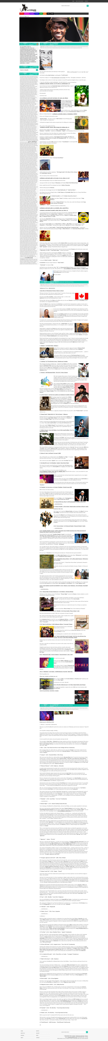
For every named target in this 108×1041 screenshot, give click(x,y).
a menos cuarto (29, 76)
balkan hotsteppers (24, 89)
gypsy (23, 146)
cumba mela (27, 117)
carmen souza (29, 107)
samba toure (27, 224)
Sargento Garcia (49, 709)
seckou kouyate (28, 227)
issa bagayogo (30, 157)
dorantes (35, 124)
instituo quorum (35, 156)
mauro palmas (22, 189)
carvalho (32, 108)
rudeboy (21, 222)
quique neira (22, 212)
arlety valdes (29, 84)
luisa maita (32, 180)
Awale (26, 86)
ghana (35, 140)
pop (20, 210)
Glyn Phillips (47, 46)
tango (26, 241)
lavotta (27, 174)
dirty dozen (32, 122)
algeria (21, 79)
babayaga (28, 87)
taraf (33, 241)
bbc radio (30, 93)
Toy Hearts (70, 284)
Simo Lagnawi (29, 231)
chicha (27, 112)
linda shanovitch (22, 176)
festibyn (21, 136)
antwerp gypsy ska (27, 83)
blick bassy (29, 96)
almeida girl (24, 79)
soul (22, 237)
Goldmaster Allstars (62, 285)
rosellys (31, 221)
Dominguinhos (85, 284)
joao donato (29, 161)
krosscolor (25, 172)
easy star (32, 126)
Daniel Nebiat (56, 284)
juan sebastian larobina (28, 164)
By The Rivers (26, 104)
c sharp (32, 104)
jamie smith (34, 158)
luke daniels (35, 180)
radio (36, 212)
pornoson (22, 210)
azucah (33, 86)
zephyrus (21, 263)
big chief (21, 95)
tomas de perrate (33, 246)
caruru (30, 108)
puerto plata (30, 211)
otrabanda (33, 201)
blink (24, 97)
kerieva (25, 170)
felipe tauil (32, 134)
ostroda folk (22, 201)
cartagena (24, 108)
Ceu (72, 47)
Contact (38, 1037)
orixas (23, 200)
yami (23, 260)
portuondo (29, 210)
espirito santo (31, 130)
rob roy (28, 219)
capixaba (36, 106)
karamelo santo (22, 167)
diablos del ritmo (22, 122)
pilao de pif (24, 208)
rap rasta (34, 214)
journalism (30, 163)
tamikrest (23, 241)
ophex (21, 200)
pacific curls (29, 202)
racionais (33, 212)
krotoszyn (28, 172)
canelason (25, 106)
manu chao (24, 184)
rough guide (34, 221)
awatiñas (28, 86)
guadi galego (36, 145)
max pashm (26, 189)
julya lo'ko (22, 166)
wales (35, 252)
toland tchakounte (24, 246)
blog (25, 97)
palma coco (22, 203)
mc (28, 189)
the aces (21, 243)
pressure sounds (33, 210)
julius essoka (35, 165)
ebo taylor (35, 126)
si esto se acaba (28, 230)
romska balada (31, 220)
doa (20, 124)
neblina (30, 195)
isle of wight (26, 157)
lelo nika (21, 175)
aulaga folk (27, 85)
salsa (26, 223)
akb (28, 77)
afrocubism (22, 77)
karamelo (34, 166)
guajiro (21, 146)
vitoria (29, 252)
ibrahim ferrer (33, 154)
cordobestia (26, 116)
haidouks (25, 147)
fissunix (29, 136)
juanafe (33, 164)
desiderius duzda (26, 121)
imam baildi (35, 155)
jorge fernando (24, 163)
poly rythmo (27, 209)
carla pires (21, 107)
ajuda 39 (26, 77)
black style (26, 96)
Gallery (32, 13)
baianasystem (22, 88)
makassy (23, 183)
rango (31, 214)
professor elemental (25, 211)
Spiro (48, 47)
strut (28, 238)
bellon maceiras (22, 94)
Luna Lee (24, 181)
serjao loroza (31, 228)
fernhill (35, 135)
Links (48, 13)
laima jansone (24, 173)
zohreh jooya (30, 263)
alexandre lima (30, 78)
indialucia (23, 156)
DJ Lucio (82, 285)
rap (32, 214)
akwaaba (30, 77)
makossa (26, 183)
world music (51, 46)
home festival (27, 151)
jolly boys (33, 162)
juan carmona (22, 164)
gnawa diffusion (24, 143)
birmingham (22, 96)
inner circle (31, 156)
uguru (31, 249)
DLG (69, 285)
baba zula (25, 87)
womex (27, 256)
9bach (75, 284)
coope (35, 115)
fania (21, 133)
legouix (32, 174)
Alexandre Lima (48, 285)
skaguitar (21, 233)
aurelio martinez (31, 85)
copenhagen (22, 116)
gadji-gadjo (22, 140)
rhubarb (27, 218)
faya (29, 134)
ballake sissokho (30, 89)
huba (28, 153)
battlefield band (22, 93)
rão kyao (25, 212)
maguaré (27, 182)
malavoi (29, 183)
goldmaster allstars (23, 144)
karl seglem (35, 167)
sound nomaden (25, 237)
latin (30, 173)
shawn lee (30, 229)
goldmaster (35, 143)
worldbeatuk (29, 258)
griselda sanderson (26, 145)
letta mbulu (29, 175)
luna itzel (21, 181)
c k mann (29, 104)
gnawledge (29, 143)
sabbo (34, 222)
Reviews (36, 13)
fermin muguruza (25, 135)
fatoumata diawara (26, 134)
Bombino (53, 47)
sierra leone (36, 230)
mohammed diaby (23, 192)
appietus (36, 83)
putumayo (33, 211)
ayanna (31, 86)
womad (25, 256)
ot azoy (31, 201)
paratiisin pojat (28, 204)
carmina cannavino (34, 107)
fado (27, 132)
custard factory (35, 117)
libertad (32, 175)
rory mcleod (22, 221)
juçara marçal (34, 163)
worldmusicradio (30, 259)
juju (20, 165)
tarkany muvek (25, 242)
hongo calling (31, 151)
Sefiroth (79, 47)
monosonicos (31, 192)
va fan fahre (35, 250)
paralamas (24, 204)
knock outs (25, 171)
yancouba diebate (26, 260)
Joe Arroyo (81, 284)
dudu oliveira (28, 125)
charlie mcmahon (28, 111)
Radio (52, 13)
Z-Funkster (79, 285)
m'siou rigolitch (28, 181)
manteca (21, 184)
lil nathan (35, 175)
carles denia (25, 107)
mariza (35, 186)
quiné (36, 211)
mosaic (24, 193)
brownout (34, 103)
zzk (36, 263)
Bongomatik (42, 709)
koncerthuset (33, 171)
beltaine (30, 94)
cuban (24, 117)
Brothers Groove (30, 103)
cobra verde (28, 114)
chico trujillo (35, 112)
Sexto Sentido (57, 285)
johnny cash (30, 162)
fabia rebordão (24, 132)
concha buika (28, 115)
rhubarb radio (31, 218)
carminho (21, 108)
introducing (22, 157)
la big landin (32, 172)
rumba (24, 222)
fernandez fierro (31, 135)
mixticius (34, 191)
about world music (79, 1)
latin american (33, 173)
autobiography (22, 86)
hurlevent (35, 153)
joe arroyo (32, 161)
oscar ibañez (35, 200)
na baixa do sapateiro (33, 194)
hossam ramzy (26, 152)
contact (86, 1)
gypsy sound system (32, 146)
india (21, 156)
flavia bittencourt (33, 136)
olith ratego (30, 199)
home (73, 1)
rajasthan (21, 214)
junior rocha (25, 166)
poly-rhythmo (31, 209)
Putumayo (50, 47)
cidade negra (22, 114)
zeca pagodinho (28, 262)
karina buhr (31, 167)
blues (32, 97)
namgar (28, 195)
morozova (21, 193)
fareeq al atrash (27, 133)
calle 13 (28, 105)
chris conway (24, 113)
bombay (26, 98)
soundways (33, 237)
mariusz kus (32, 186)
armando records (34, 84)
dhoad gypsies (35, 121)
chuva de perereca (34, 113)
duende (31, 125)
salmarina (23, 223)
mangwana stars (33, 183)
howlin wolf (26, 153)
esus (34, 130)
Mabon (73, 284)
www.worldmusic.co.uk (64, 1000)
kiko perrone (33, 170)
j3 (32, 157)
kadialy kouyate (30, 166)
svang (24, 240)
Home (26, 16)
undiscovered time (23, 250)
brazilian (33, 102)
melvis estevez (22, 190)
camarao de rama (31, 105)
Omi (81, 47)
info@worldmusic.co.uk (72, 1037)
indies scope (27, 156)
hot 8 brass (31, 152)
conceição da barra (23, 115)
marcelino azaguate (29, 184)
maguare (30, 182)
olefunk (27, 199)
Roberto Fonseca (58, 47)
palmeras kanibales (27, 203)
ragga (26, 213)
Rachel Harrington (71, 46)
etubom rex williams (26, 131)
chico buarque (30, 112)
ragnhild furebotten (33, 213)
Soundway (68, 47)
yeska (34, 260)
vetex (29, 251)
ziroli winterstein (25, 263)
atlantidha (24, 85)
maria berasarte (26, 185)
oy (23, 202)
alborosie (23, 78)
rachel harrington (29, 212)
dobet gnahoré (27, 124)
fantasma (23, 133)
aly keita (29, 79)
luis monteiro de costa (26, 180)
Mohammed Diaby (61, 284)
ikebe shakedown (31, 155)
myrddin (23, 194)
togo (21, 246)
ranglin (29, 214)
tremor (27, 248)
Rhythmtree (35, 218)
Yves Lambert (66, 284)
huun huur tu (22, 154)
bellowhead (27, 94)
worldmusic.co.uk (55, 46)
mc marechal (31, 189)
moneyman (27, 192)
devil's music (31, 121)
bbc (28, 93)
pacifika (31, 202)
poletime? (21, 209)
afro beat (36, 76)
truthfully (34, 248)
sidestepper (32, 230)
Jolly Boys (57, 709)
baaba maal (22, 87)
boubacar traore (22, 102)
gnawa (21, 143)
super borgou (35, 238)
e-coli (25, 126)
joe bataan (35, 161)
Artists (21, 13)
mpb (29, 193)
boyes (26, 102)
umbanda (33, 249)
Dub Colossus (45, 47)
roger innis (23, 220)
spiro (35, 237)
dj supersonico (31, 123)
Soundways (54, 709)
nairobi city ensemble (23, 195)
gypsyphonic (22, 147)
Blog (45, 13)
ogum (21, 199)
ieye (27, 155)
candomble (22, 106)
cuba (22, 117)
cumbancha (31, 117)
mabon (32, 181)
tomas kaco (22, 247)
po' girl (34, 208)
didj (26, 122)
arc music (25, 84)
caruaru (27, 108)
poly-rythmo (36, 209)
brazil (31, 102)
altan (27, 79)
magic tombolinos (23, 182)
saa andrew (31, 222)
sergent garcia (26, 228)
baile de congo (26, 88)
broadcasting (26, 103)
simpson (33, 231)
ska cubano (29, 232)
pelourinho (35, 205)
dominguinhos (32, 124)
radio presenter (22, 213)
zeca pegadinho (33, 262)
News (41, 13)
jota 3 (28, 163)
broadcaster (22, 103)
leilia (34, 174)
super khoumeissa (27, 239)
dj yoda (35, 123)
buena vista (22, 104)
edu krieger (26, 127)
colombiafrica (35, 114)
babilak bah (32, 87)
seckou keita (24, 227)
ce (34, 108)
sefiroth (32, 227)
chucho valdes (29, 113)
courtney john (30, 116)
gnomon (32, 143)
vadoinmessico (22, 251)
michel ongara (30, 191)
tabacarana (34, 240)
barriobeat (23, 92)
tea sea (29, 242)
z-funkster (35, 261)
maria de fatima (31, 185)
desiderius (21, 121)
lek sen (36, 174)
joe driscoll (26, 162)
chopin (21, 113)
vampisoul (26, 251)
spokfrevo (21, 238)
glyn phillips (32, 142)
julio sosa (31, 165)
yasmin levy (31, 260)
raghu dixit (28, 213)
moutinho (27, 193)
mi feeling (26, 191)
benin (32, 94)
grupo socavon (31, 145)
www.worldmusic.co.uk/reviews (64, 810)
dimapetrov (29, 122)
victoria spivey (32, 251)
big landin (29, 95)
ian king (27, 154)
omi (35, 199)
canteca (28, 106)
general (30, 140)
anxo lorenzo (32, 83)
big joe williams (25, 95)
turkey (21, 249)
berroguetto (35, 94)
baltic (33, 89)
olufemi (34, 199)
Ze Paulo (44, 285)
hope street (35, 151)
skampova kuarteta (26, 233)
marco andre (22, 185)
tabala (21, 241)
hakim (28, 147)
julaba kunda (23, 165)
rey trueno (24, 218)
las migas (28, 173)
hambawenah (31, 147)
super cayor (22, 239)
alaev (33, 77)
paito (36, 202)
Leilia (71, 47)
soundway (29, 237)
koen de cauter (29, 171)
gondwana (27, 144)
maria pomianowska (26, 186)
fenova (35, 134)
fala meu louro (30, 132)
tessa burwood (35, 242)
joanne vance (25, 161)
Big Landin (53, 285)
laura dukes (24, 174)
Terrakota (61, 709)
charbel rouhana (22, 111)
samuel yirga (31, 224)
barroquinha (27, 92)
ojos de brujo (24, 199)
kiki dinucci (29, 170)
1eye (21, 76)
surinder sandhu (32, 239)
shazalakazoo (34, 229)
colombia (31, 114)
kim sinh (36, 170)
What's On (27, 13)
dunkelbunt (22, 126)
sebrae (21, 227)
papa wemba (34, 203)
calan (26, 105)
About (22, 1037)
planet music (31, 208)
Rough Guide (76, 47)
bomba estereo (22, 98)
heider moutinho (31, 148)
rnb (26, 219)
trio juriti (31, 248)
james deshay (26, 158)
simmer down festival (23, 231)
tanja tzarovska (29, 241)
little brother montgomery (34, 176)
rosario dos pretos (27, 221)
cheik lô (23, 112)
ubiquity (29, 249)
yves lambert (31, 261)
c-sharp (35, 104)
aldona (26, 78)
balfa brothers (31, 88)
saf (35, 222)
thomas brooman (28, 243)
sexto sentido (26, 229)
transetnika (24, 248)
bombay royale (29, 98)
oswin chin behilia (27, 201)
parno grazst (33, 204)
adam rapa (33, 76)
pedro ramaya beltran (30, 205)
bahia (34, 87)
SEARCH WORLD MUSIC (65, 5)
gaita (24, 140)
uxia (32, 250)
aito (24, 77)
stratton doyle (25, 238)
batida (36, 92)
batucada (26, 93)
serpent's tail (35, 228)
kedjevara (22, 170)
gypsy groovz (26, 146)
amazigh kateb (33, 79)
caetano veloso (22, 105)
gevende (32, 140)
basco (34, 92)
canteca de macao (32, 106)
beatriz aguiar (34, 93)
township (33, 247)
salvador (28, 223)
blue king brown (28, 97)
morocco (35, 192)
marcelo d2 (34, 184)
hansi (23, 148)
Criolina (41, 285)
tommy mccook (29, 247)
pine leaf (27, 208)
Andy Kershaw (61, 46)
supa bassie (31, 238)
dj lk (23, 123)
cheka (25, 112)
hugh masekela (31, 153)
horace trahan (22, 152)
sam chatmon (32, 223)
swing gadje (26, 240)
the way (24, 243)
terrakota (31, 242)
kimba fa (21, 171)
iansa (30, 154)
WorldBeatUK (47, 284)
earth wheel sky (28, 126)
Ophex (74, 285)
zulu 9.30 (34, 263)
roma (26, 220)
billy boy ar (33, 95)
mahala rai (33, 182)
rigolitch (21, 219)
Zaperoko (76, 709)
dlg (37, 123)
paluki (31, 203)
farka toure (31, 133)
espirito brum (22, 130)
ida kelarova (25, 155)
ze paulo (24, 262)
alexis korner (34, 78)
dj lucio (25, 123)
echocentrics (22, 127)
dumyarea (33, 125)
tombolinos (25, 247)
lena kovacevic (25, 175)
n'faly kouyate (27, 194)
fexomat (26, 136)
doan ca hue (23, 124)
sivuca (26, 232)
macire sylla (35, 181)
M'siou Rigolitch (72, 709)
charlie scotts (33, 111)
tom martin (29, 246)
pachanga (25, 202)
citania (25, 114)
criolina (33, 116)
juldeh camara (28, 165)
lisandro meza (27, 176)
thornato (32, 243)
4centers (76, 285)
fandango (34, 132)
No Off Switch (65, 46)
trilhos (29, 248)
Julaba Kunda (80, 46)
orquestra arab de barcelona (28, 200)
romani (28, 220)
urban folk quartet (29, 250)
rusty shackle (27, 222)
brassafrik (28, 102)
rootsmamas (36, 220)
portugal (25, 210)
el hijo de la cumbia (31, 127)
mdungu (35, 189)
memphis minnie (27, 190)
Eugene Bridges (32, 131)
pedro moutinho (24, 205)
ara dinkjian (22, 84)
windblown (22, 256)
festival (24, 136)
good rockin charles (32, 144)
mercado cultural (32, 190)
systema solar (30, 240)
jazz (36, 158)
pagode (34, 202)
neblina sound (34, 195)
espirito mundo (26, 130)
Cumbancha (64, 709)
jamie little (30, 158)
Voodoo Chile (32, 252)
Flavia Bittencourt (64, 47)
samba (24, 224)
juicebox (35, 164)
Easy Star (67, 285)
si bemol (24, 230)
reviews (21, 218)
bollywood (35, 97)
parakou (21, 204)
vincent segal (26, 252)
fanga (37, 132)
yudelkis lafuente (26, 261)
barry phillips (31, 92)
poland (36, 208)
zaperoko (21, 262)
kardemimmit (27, 167)
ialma (25, 154)
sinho (24, 232)
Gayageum (27, 140)
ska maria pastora (33, 232)
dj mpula (28, 123)
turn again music (25, 249)
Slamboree (68, 709)
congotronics (32, 115)
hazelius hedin (26, 148)
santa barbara (35, 224)
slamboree (35, 233)
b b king (35, 86)
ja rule (34, 157)
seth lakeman (22, 229)
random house (25, 214)
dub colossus (24, 125)
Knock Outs (76, 46)
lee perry (29, 174)
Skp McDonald (31, 233)
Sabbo (71, 285)
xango (34, 259)
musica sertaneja (33, 193)
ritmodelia (24, 219)
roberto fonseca (32, 219)
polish (24, 209)
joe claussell (22, 162)
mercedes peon (22, 191)
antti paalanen (22, 83)
